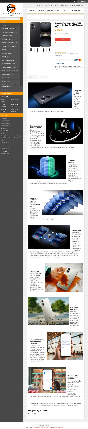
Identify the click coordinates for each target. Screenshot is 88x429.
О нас (65, 11)
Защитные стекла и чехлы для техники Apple (11, 85)
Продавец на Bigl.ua (44, 425)
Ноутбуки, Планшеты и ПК (9, 32)
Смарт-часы (5, 56)
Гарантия (41, 11)
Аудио (4, 49)
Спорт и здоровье (7, 74)
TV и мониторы (6, 39)
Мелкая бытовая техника (9, 42)
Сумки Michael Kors (7, 90)
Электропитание (7, 35)
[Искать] (21, 18)
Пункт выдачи (76, 11)
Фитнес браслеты (7, 53)
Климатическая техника (9, 46)
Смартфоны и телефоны (9, 28)
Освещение (5, 81)
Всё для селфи (6, 78)
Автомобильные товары (9, 67)
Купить (63, 39)
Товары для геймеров (8, 63)
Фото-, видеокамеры (8, 60)
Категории (4, 25)
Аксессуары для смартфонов (10, 71)
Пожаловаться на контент (39, 427)
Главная (31, 11)
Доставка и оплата (53, 11)
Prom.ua (52, 424)
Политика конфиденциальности (55, 427)
